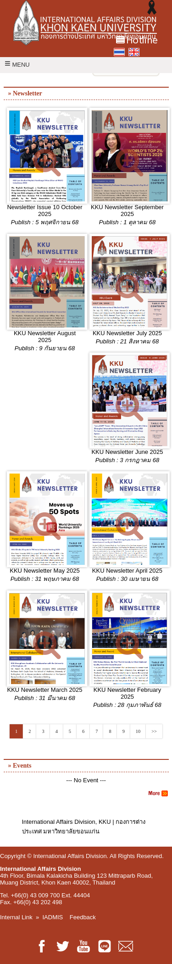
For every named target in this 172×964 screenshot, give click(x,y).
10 (138, 731)
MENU (17, 64)
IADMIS (53, 917)
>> (154, 731)
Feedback (83, 917)
